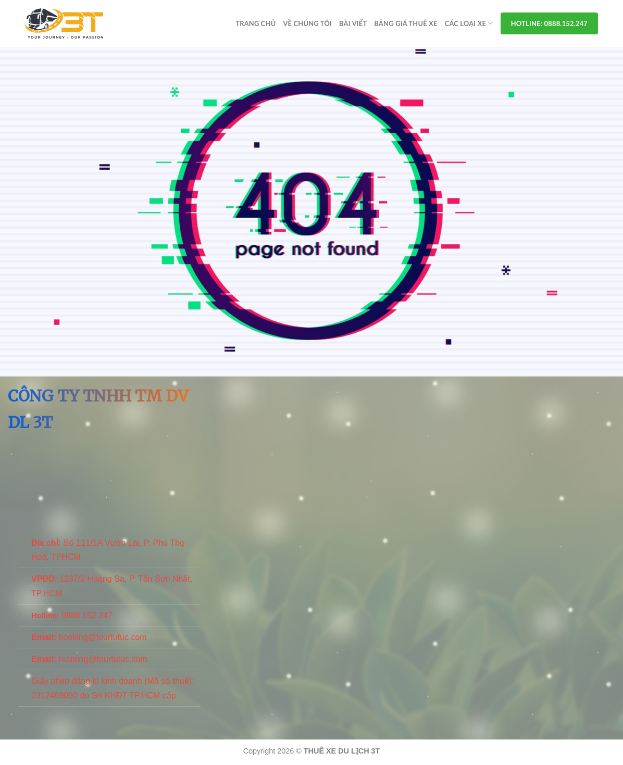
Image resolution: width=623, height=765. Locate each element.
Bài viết (353, 23)
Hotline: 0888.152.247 (549, 23)
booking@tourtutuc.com (102, 637)
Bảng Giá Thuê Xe (405, 23)
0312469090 (54, 695)
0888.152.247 (87, 615)
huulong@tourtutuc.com (102, 659)
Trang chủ (255, 23)
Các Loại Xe (469, 23)
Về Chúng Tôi (307, 23)
